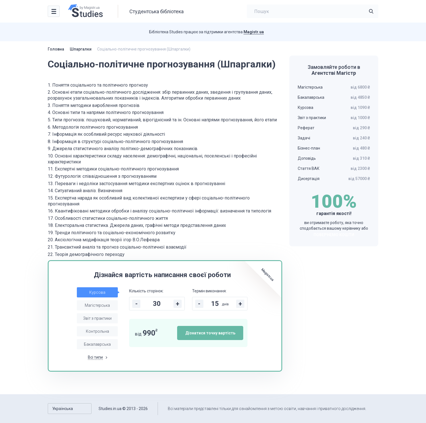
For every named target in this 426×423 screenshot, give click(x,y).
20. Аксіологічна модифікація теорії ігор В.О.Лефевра (104, 239)
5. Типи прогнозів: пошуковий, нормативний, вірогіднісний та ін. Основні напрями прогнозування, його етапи (162, 119)
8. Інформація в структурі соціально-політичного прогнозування (115, 141)
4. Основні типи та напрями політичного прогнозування (106, 112)
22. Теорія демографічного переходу (86, 254)
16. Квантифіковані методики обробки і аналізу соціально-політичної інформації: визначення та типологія (159, 211)
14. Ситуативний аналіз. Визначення (85, 190)
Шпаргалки (81, 49)
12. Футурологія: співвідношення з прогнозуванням (102, 176)
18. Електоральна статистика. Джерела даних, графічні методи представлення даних (137, 225)
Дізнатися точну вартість (210, 333)
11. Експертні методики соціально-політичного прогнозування (113, 169)
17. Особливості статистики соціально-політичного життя (108, 218)
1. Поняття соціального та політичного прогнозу (98, 85)
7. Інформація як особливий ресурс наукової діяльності (106, 134)
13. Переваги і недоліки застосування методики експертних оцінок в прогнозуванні (136, 183)
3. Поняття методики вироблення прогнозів (94, 105)
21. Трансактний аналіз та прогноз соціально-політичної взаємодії (117, 247)
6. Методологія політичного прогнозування (93, 127)
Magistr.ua (254, 32)
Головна (56, 49)
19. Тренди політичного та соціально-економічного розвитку (111, 232)
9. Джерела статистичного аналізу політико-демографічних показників (122, 148)
